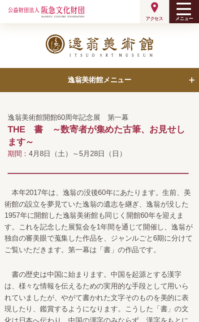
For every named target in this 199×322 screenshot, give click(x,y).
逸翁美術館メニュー (99, 80)
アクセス (154, 18)
